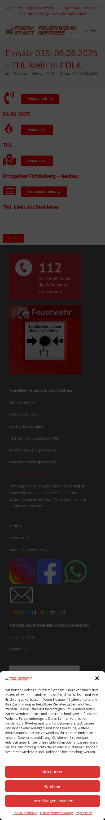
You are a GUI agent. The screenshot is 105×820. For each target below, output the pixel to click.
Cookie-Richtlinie (25, 813)
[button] (97, 678)
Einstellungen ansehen (52, 800)
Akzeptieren (52, 771)
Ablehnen (53, 786)
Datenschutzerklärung (56, 813)
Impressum (84, 813)
